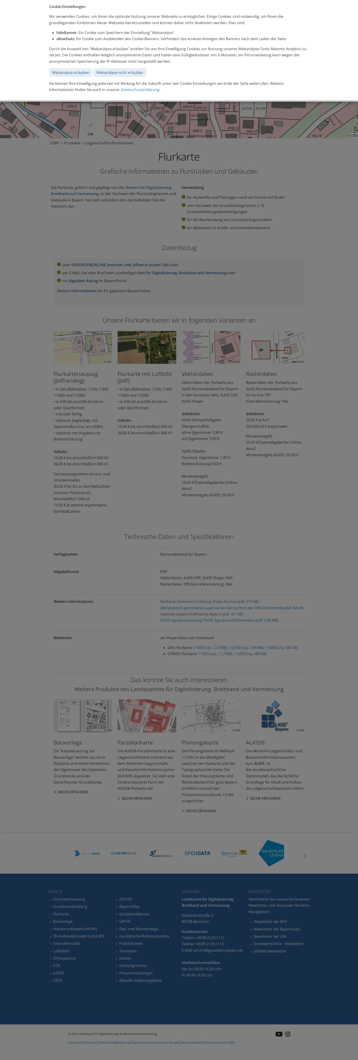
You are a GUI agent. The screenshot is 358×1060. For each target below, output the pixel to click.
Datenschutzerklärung (140, 89)
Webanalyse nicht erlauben (119, 72)
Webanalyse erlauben (70, 72)
